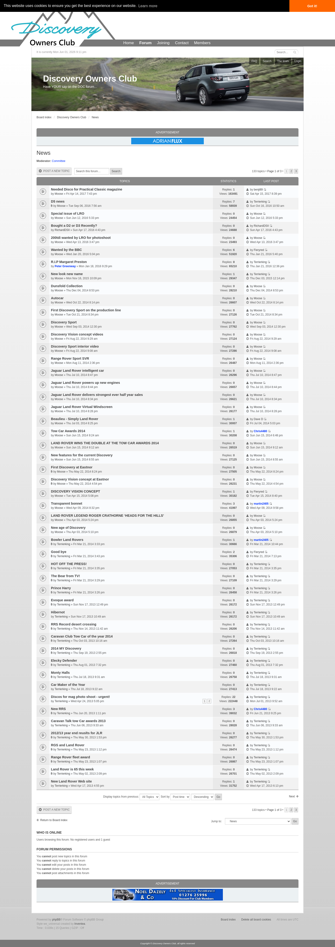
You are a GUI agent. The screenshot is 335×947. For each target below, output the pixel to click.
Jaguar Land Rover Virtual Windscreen (81, 407)
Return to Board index (53, 820)
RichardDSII (62, 230)
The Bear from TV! (65, 576)
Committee (58, 161)
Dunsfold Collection (67, 286)
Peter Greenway (65, 266)
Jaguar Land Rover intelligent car (77, 370)
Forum (145, 43)
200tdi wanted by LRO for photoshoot (81, 238)
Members (202, 43)
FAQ (254, 61)
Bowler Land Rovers (67, 540)
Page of (274, 171)
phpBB (56, 919)
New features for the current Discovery (82, 455)
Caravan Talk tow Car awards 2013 (78, 721)
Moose (59, 193)
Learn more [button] (147, 6)
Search (267, 61)
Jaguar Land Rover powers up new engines (85, 383)
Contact (182, 43)
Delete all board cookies (256, 919)
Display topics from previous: (131, 797)
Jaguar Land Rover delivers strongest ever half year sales (97, 395)
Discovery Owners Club (90, 78)
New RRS (58, 709)
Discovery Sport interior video (75, 346)
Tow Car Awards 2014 (68, 431)
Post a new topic (54, 171)
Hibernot (58, 612)
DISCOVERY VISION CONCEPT (75, 491)
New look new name (67, 274)
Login (298, 61)
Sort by (175, 797)
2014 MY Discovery (66, 648)
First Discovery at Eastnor (71, 467)
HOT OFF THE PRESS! (69, 564)
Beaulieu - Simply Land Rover (74, 419)
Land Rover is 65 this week (72, 769)
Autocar (57, 298)
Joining (163, 43)
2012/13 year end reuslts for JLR (76, 733)
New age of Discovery (68, 527)
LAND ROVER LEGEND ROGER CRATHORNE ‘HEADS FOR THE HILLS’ (107, 515)
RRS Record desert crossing (73, 624)
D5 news (57, 201)
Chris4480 (260, 431)
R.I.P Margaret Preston (69, 262)
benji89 (258, 189)
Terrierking (260, 201)
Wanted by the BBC (66, 250)
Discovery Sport (64, 322)
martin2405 (261, 503)
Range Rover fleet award (70, 757)
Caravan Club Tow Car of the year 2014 (82, 636)
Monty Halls (60, 672)
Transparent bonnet (66, 503)
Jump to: (216, 821)
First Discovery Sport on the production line (86, 310)
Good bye (58, 552)
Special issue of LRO (67, 213)
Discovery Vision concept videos (77, 334)
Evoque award (62, 600)
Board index (44, 117)
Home (128, 43)
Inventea (79, 923)
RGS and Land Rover (67, 745)
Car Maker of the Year (68, 685)
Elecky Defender (64, 660)
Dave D (258, 419)
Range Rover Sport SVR (70, 358)
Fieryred (259, 250)
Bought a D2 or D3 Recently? (74, 225)
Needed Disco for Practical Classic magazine (86, 189)
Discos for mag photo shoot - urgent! (80, 697)
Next (292, 796)
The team (283, 61)
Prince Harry (61, 588)
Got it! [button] (312, 6)
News (95, 117)
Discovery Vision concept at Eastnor (80, 479)
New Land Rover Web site (71, 781)
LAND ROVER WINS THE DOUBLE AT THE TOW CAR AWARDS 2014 (105, 443)
